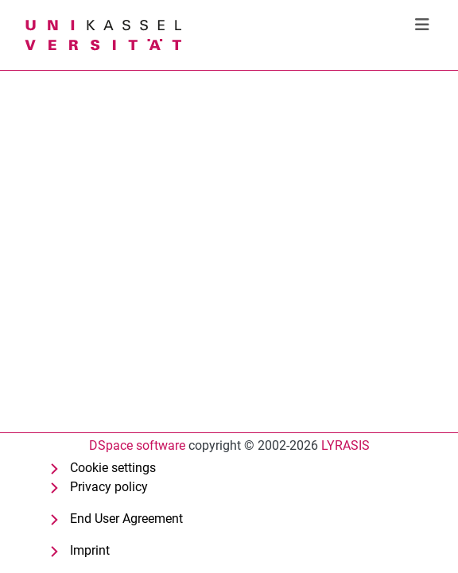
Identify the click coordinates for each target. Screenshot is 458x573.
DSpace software (137, 445)
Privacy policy (109, 486)
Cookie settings (113, 467)
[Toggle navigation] (422, 25)
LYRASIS (345, 445)
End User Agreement (126, 518)
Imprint (90, 550)
